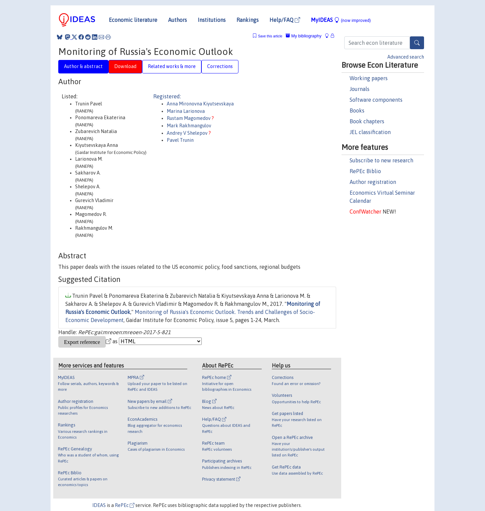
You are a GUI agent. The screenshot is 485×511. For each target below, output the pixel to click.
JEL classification (370, 132)
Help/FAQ (284, 20)
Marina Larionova (186, 111)
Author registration (373, 182)
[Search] (417, 42)
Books (357, 110)
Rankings (247, 20)
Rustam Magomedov (189, 118)
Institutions (212, 20)
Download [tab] (125, 66)
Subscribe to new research (381, 160)
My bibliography (303, 35)
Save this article (270, 36)
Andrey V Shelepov (187, 133)
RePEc (124, 505)
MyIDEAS (341, 20)
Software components (376, 100)
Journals (359, 89)
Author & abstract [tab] (83, 66)
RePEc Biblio (365, 171)
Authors (177, 20)
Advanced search (405, 57)
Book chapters (367, 121)
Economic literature (133, 20)
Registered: (167, 96)
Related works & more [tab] (172, 66)
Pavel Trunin (180, 140)
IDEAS (99, 505)
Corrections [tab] (220, 66)
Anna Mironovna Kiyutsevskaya (200, 103)
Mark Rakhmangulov (189, 125)
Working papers (369, 78)
